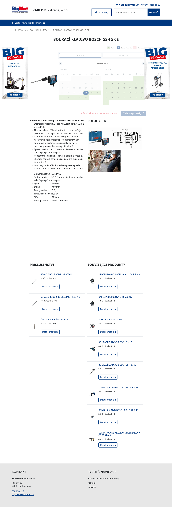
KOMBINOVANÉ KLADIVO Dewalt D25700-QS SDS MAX (119, 434)
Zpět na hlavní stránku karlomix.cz (28, 23)
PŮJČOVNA (19, 30)
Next (29, 72)
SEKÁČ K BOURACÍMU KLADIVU (56, 274)
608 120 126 (18, 491)
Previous (142, 72)
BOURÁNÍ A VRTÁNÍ (40, 30)
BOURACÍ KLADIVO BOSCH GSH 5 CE (71, 30)
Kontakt (92, 482)
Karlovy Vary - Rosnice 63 (147, 4)
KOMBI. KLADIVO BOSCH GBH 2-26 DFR (118, 387)
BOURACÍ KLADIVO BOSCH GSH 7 (115, 342)
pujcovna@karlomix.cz (23, 494)
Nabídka (92, 487)
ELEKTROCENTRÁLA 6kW (110, 319)
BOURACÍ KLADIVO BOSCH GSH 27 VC (117, 364)
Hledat (154, 12)
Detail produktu (50, 286)
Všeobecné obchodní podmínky (103, 478)
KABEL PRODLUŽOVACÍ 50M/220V (115, 296)
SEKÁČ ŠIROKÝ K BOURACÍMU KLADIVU (60, 296)
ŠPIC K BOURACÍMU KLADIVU (55, 319)
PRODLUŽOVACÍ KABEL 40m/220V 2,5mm (119, 274)
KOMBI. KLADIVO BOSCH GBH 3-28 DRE (118, 410)
